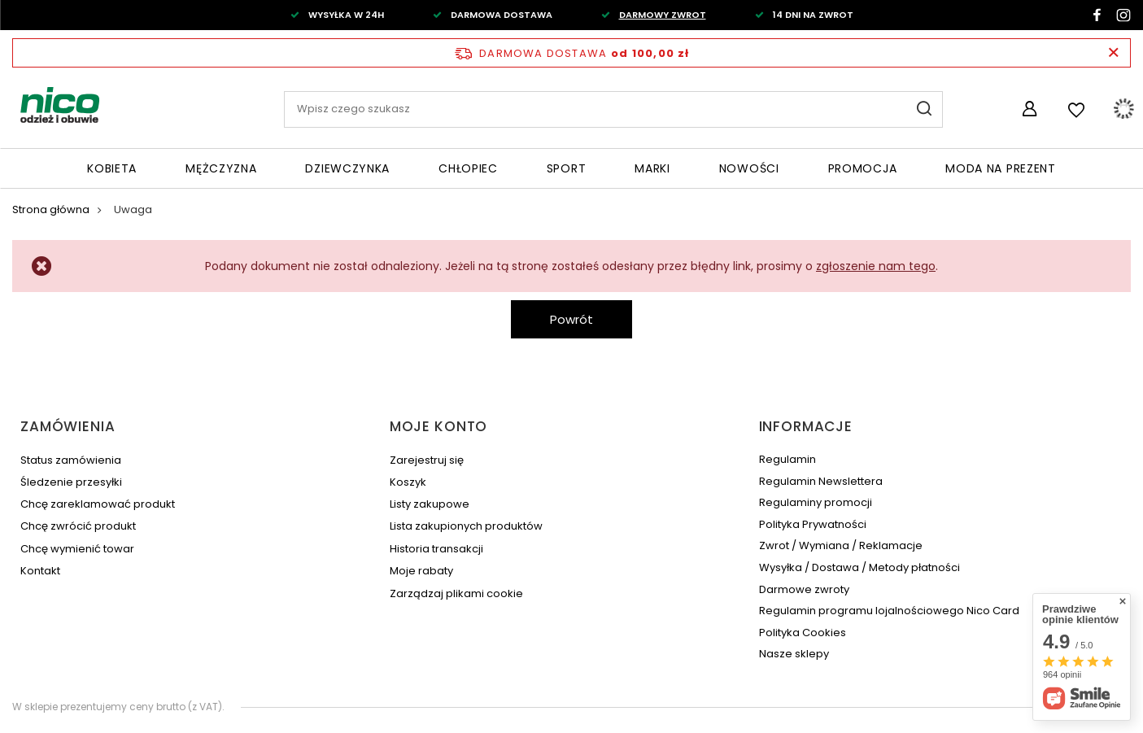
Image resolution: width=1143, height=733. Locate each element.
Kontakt (40, 571)
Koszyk (408, 482)
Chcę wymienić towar (77, 549)
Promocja (862, 168)
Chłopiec (468, 168)
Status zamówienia (70, 460)
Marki (652, 168)
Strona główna (50, 209)
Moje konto (439, 426)
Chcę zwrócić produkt (78, 526)
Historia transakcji (436, 549)
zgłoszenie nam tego (876, 266)
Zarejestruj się (427, 460)
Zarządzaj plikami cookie (456, 593)
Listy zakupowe (429, 504)
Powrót (571, 319)
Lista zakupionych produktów (466, 526)
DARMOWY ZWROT (662, 14)
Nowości (749, 168)
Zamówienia (68, 426)
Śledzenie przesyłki (71, 482)
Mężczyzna (220, 168)
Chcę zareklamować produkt (97, 504)
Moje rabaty (421, 571)
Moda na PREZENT (1000, 168)
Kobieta (112, 168)
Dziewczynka (347, 168)
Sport (567, 168)
